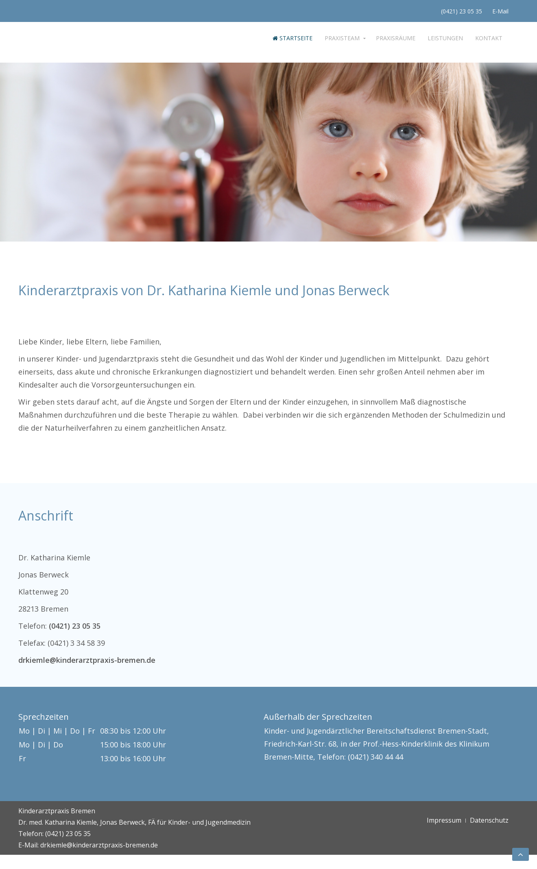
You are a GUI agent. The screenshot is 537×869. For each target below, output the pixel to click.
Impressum (444, 820)
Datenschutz (489, 820)
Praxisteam (342, 38)
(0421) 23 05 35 (461, 11)
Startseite (292, 38)
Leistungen (445, 38)
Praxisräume (395, 38)
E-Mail (500, 11)
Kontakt (488, 38)
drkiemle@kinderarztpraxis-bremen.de (86, 660)
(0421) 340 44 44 (375, 757)
